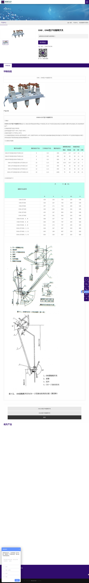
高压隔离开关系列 (83, 22)
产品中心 (3, 22)
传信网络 (39, 580)
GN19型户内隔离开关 (44, 413)
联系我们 (43, 42)
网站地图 (28, 580)
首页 (71, 22)
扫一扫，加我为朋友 (43, 58)
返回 (44, 417)
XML (24, 580)
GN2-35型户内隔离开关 (44, 408)
